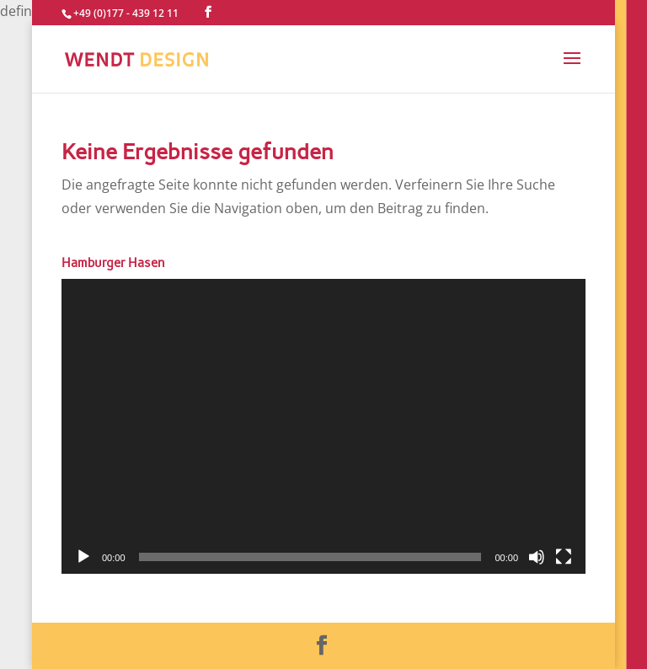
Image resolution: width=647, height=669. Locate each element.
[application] (323, 426)
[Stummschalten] (536, 557)
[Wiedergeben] (83, 557)
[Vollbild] (563, 557)
